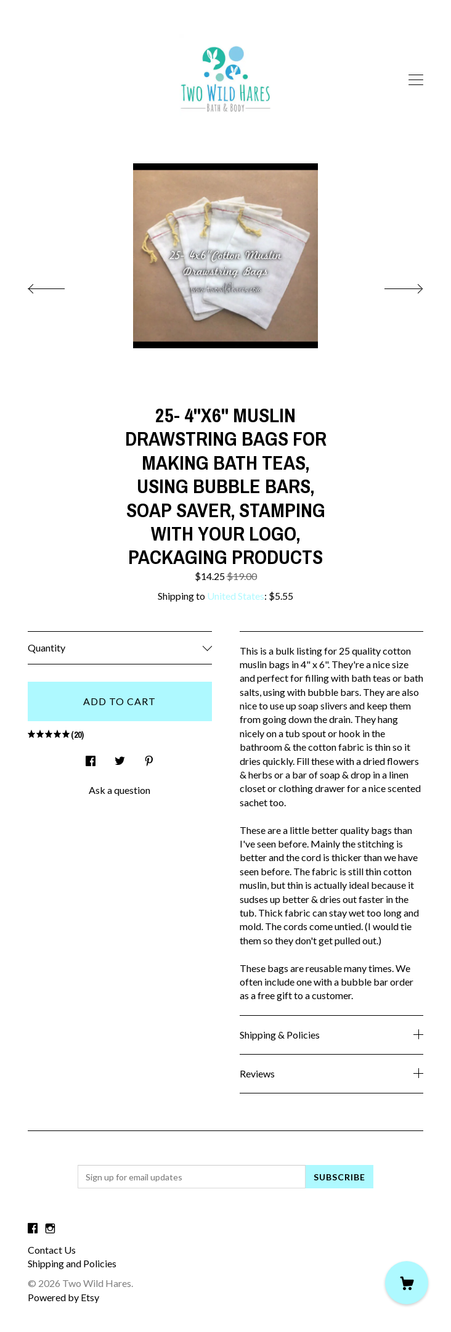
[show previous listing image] (58, 285)
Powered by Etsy (63, 1297)
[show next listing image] (392, 285)
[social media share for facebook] (90, 758)
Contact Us (52, 1250)
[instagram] (50, 1228)
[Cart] (406, 1282)
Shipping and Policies (72, 1263)
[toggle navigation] (415, 80)
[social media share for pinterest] (149, 758)
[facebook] (33, 1228)
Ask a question (119, 790)
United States (235, 596)
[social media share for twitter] (120, 758)
